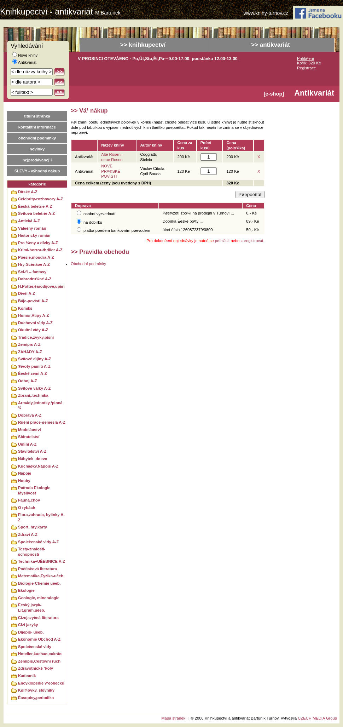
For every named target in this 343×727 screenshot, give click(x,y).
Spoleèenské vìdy (34, 647)
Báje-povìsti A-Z (33, 301)
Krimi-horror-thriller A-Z (40, 250)
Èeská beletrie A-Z (35, 206)
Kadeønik (27, 676)
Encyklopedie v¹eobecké (41, 683)
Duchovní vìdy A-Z (35, 323)
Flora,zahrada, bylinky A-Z (41, 517)
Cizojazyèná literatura (38, 618)
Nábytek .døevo (32, 459)
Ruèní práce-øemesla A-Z (41, 422)
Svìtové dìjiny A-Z (34, 359)
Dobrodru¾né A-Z (35, 279)
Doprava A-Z (29, 415)
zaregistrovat (251, 241)
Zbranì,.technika (33, 395)
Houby (24, 481)
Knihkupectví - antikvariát (60, 11)
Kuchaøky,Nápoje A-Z (38, 466)
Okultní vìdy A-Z (33, 330)
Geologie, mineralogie (38, 598)
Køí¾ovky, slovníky (36, 690)
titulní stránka (37, 116)
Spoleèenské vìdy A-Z (38, 542)
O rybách (26, 507)
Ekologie (26, 590)
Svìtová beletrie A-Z (36, 213)
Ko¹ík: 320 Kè (309, 63)
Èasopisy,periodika (36, 697)
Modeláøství (29, 430)
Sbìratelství (28, 437)
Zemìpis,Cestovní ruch (39, 661)
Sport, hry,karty (32, 527)
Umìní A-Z (27, 444)
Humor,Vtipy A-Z (33, 315)
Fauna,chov (29, 500)
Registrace (306, 68)
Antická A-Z (29, 221)
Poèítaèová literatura (37, 569)
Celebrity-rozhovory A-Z (40, 199)
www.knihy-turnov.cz (266, 13)
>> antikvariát (270, 44)
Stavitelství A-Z (32, 451)
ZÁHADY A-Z (30, 352)
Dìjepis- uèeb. (31, 632)
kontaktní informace (37, 127)
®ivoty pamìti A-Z (34, 366)
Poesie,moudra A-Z (36, 257)
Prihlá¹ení (305, 58)
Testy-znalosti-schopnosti (32, 551)
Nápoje (24, 473)
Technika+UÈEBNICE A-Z (41, 561)
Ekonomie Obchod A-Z (39, 639)
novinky (37, 149)
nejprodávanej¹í (37, 160)
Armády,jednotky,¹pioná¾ (40, 405)
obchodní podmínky (37, 138)
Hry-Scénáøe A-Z (34, 264)
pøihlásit (222, 241)
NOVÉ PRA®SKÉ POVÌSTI (110, 171)
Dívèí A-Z (26, 293)
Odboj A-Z (27, 381)
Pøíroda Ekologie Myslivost (34, 490)
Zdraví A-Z (27, 534)
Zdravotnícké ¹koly (35, 668)
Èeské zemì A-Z (32, 373)
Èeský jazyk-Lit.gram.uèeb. (31, 607)
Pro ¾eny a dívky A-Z (38, 243)
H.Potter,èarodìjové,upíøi (41, 286)
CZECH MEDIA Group (317, 718)
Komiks (25, 308)
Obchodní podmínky (88, 264)
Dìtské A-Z (27, 192)
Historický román (34, 235)
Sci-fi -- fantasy (32, 272)
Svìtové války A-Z (34, 388)
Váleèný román (32, 228)
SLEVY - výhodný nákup (37, 171)
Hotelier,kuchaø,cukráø (40, 654)
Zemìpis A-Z (29, 344)
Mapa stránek (173, 718)
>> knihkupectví (143, 44)
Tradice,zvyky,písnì (36, 337)
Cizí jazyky (28, 625)
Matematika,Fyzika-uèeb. (41, 576)
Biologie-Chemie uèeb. (39, 583)
